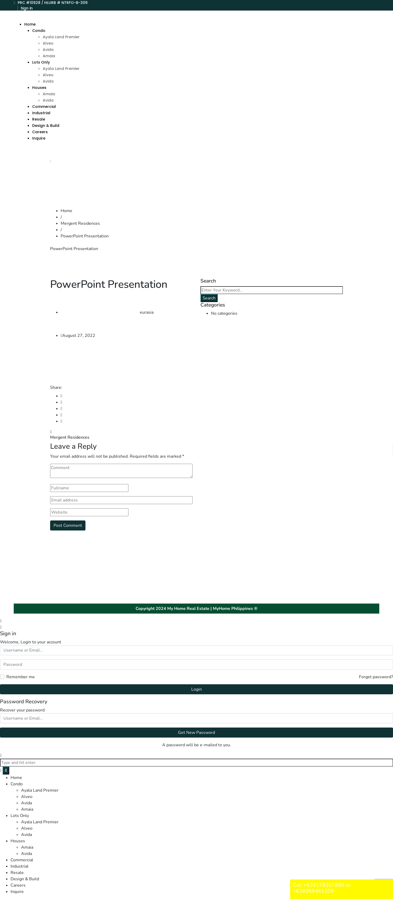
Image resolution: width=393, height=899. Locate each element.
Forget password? (376, 677)
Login (196, 689)
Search (209, 298)
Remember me (20, 677)
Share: (56, 387)
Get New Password (196, 732)
